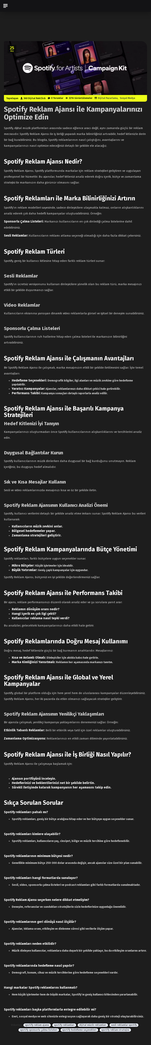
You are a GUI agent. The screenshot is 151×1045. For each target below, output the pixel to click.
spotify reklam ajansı (37, 1025)
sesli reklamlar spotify (124, 1025)
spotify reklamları (64, 1025)
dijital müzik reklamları (92, 1025)
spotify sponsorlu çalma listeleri (38, 1030)
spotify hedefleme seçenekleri (79, 1030)
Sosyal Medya (127, 98)
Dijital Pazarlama (108, 98)
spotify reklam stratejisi (115, 1030)
